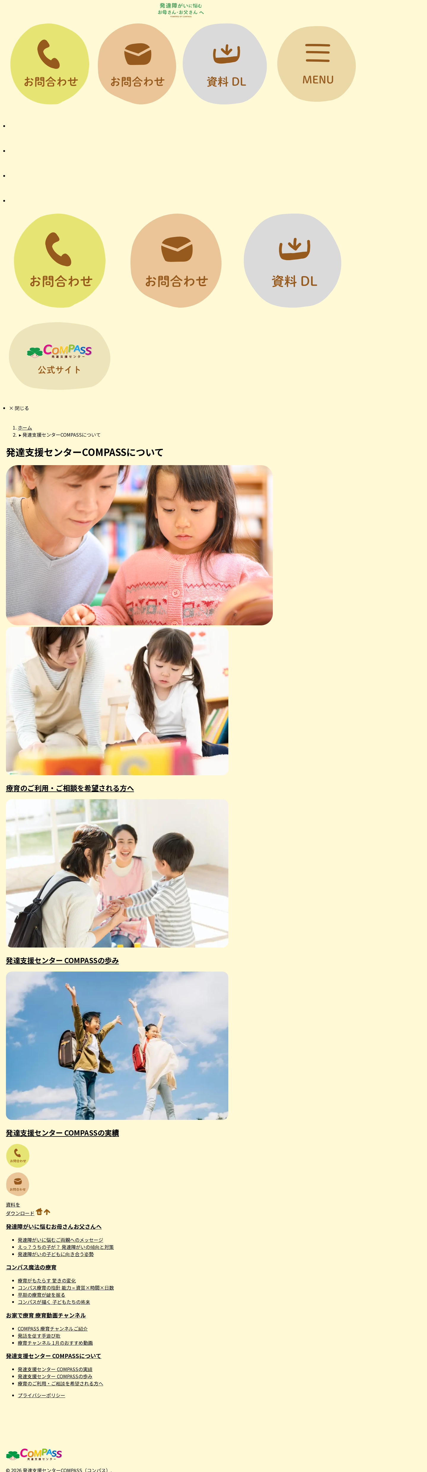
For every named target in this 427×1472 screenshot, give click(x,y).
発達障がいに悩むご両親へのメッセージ (60, 1239)
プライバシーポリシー (41, 1395)
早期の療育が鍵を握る (41, 1294)
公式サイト (59, 356)
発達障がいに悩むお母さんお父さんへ (54, 1226)
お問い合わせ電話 (49, 63)
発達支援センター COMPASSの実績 (62, 1132)
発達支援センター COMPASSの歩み (62, 960)
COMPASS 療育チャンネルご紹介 (53, 1328)
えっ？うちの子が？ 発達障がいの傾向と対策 (66, 1246)
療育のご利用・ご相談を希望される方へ (70, 788)
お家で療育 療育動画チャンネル (46, 1315)
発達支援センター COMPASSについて (53, 1356)
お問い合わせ (137, 63)
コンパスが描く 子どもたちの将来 (54, 1301)
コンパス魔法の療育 (31, 1267)
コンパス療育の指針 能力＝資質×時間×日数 (66, 1287)
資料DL (224, 63)
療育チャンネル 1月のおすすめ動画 (55, 1342)
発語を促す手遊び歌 (39, 1335)
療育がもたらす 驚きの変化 (47, 1280)
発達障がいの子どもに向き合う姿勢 (56, 1254)
